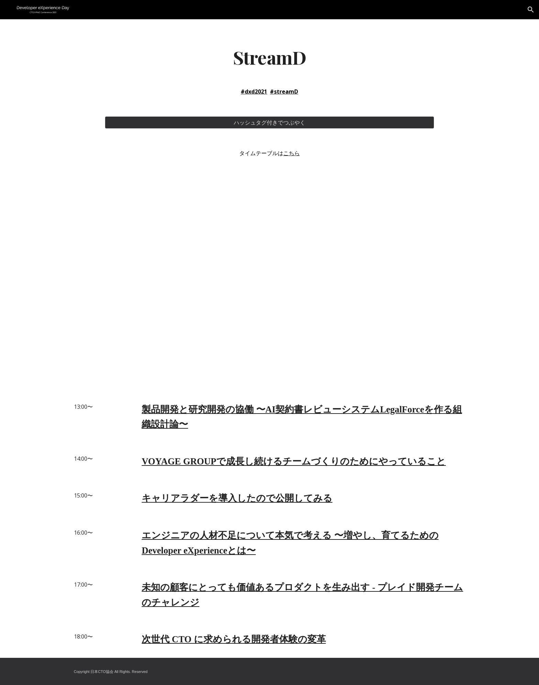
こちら (291, 153)
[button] (530, 9)
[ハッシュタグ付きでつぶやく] (269, 122)
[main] (269, 57)
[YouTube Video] (269, 270)
